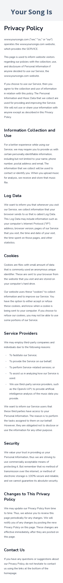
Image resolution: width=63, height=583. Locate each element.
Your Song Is (31, 11)
